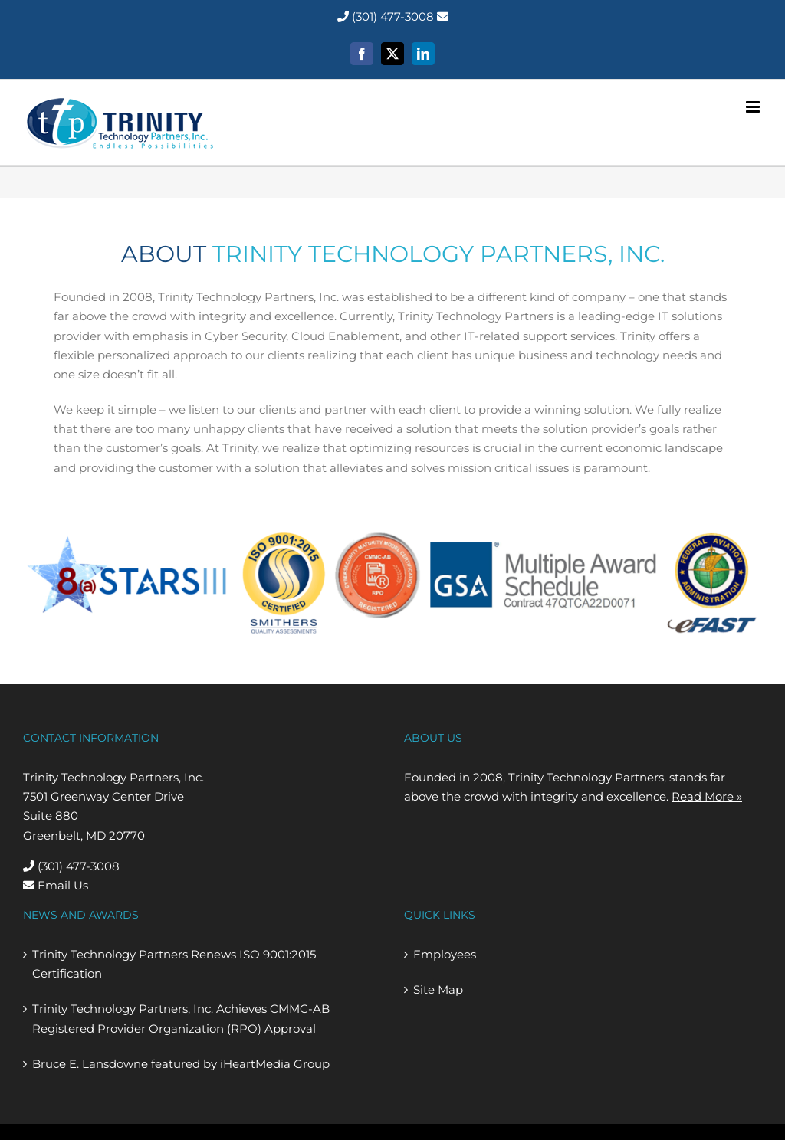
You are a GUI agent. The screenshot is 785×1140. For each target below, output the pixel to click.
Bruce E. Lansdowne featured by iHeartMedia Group (181, 1063)
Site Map (438, 989)
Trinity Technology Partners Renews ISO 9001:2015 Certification (174, 964)
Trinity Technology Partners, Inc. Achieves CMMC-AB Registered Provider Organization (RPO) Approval (181, 1018)
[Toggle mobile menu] (754, 107)
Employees (444, 954)
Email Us (55, 885)
